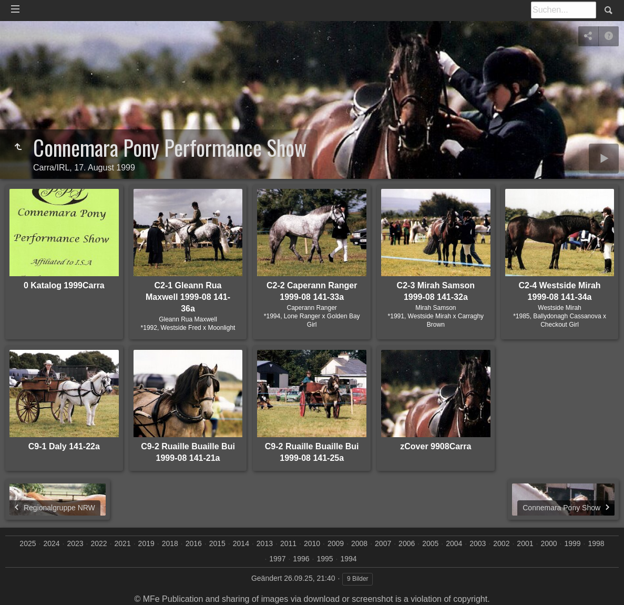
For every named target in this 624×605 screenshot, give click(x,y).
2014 (241, 543)
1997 (277, 558)
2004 (454, 543)
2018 (170, 543)
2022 (99, 543)
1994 (348, 558)
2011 (288, 543)
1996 (301, 558)
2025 (27, 543)
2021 (123, 543)
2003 (477, 543)
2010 (312, 543)
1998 (596, 543)
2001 (525, 543)
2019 (146, 543)
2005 (430, 543)
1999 (572, 543)
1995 (324, 558)
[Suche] (563, 10)
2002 (501, 543)
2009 (336, 543)
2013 (265, 543)
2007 (383, 543)
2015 (217, 543)
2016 (194, 543)
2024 (51, 543)
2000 (548, 543)
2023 (75, 543)
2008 (359, 543)
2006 (406, 543)
